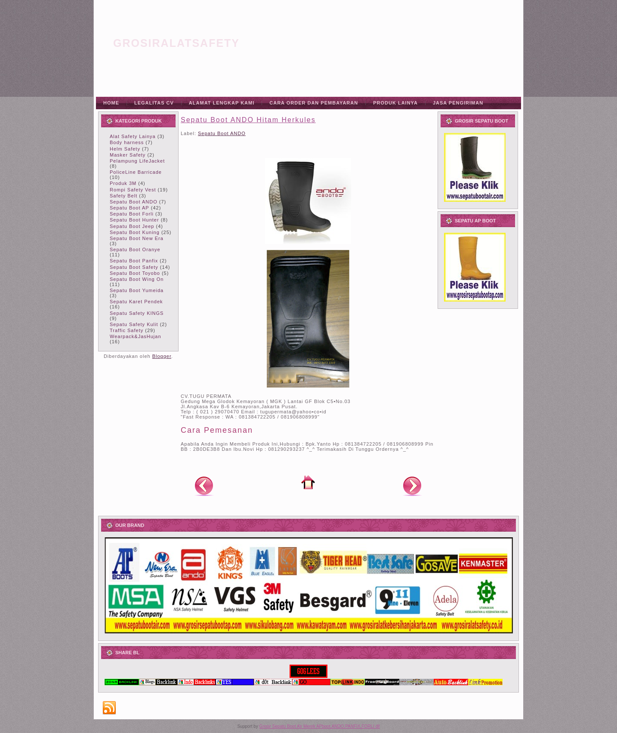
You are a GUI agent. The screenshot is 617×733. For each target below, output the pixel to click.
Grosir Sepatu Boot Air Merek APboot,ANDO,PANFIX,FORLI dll (319, 726)
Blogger (161, 356)
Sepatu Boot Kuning (135, 232)
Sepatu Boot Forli (132, 213)
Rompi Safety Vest (133, 189)
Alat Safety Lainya (133, 136)
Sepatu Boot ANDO (133, 201)
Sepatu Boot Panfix (134, 260)
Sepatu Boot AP (129, 207)
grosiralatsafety (176, 43)
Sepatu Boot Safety (134, 267)
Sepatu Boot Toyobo (135, 273)
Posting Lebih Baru (204, 485)
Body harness (127, 142)
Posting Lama (412, 485)
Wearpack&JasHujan (135, 336)
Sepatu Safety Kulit (134, 324)
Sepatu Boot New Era (137, 238)
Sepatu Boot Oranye (135, 249)
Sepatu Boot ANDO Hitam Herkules (248, 119)
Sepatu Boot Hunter (134, 219)
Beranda (308, 482)
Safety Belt (123, 195)
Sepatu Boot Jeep (132, 226)
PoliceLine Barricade (136, 172)
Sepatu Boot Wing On (137, 279)
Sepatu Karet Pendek (136, 301)
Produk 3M (123, 183)
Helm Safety (125, 148)
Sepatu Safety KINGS (137, 313)
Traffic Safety (126, 330)
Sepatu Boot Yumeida (137, 290)
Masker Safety (127, 154)
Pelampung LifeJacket (137, 160)
